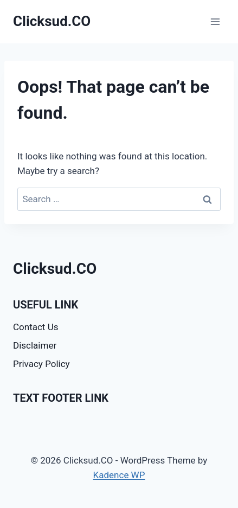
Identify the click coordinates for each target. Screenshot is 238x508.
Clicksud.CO (55, 269)
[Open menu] (215, 21)
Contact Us (35, 326)
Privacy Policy (41, 363)
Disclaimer (34, 345)
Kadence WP (119, 475)
